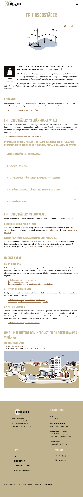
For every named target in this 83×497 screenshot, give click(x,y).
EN (72, 26)
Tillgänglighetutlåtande (22, 466)
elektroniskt (53, 230)
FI (68, 26)
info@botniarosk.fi (58, 419)
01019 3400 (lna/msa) (59, 426)
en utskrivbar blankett (55, 247)
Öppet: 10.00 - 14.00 (58, 444)
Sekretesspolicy (19, 461)
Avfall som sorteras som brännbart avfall (24, 137)
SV (65, 26)
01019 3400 (32, 349)
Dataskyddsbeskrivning (22, 470)
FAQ (15, 456)
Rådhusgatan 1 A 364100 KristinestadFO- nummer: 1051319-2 (22, 423)
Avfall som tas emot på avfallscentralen (24, 323)
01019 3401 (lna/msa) (59, 434)
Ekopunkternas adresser (18, 282)
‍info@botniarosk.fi (15, 347)
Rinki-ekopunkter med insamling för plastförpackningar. (31, 284)
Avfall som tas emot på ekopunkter (22, 280)
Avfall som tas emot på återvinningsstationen (26, 300)
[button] (77, 3)
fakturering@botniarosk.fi (61, 437)
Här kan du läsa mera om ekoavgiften (23, 110)
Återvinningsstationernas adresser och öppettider (28, 302)
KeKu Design (48, 484)
